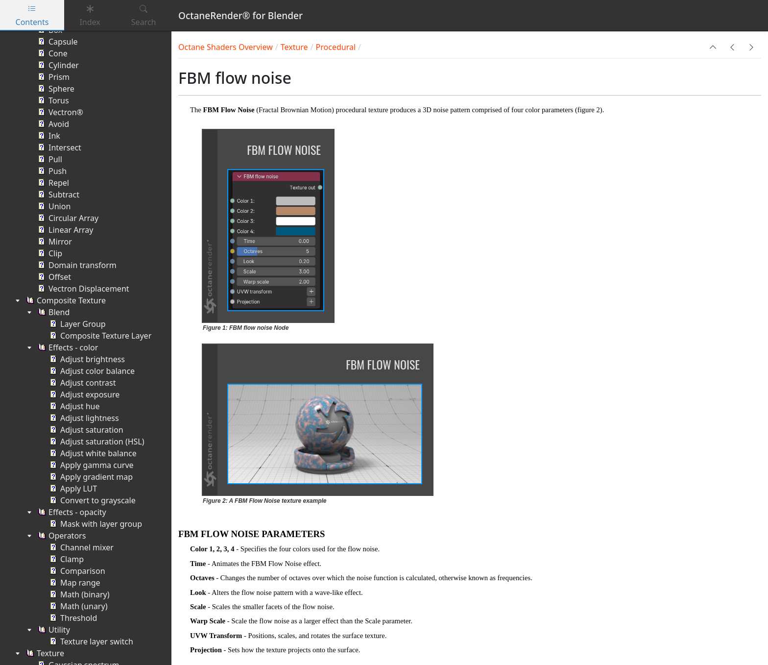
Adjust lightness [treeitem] (83, 418)
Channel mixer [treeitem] (81, 547)
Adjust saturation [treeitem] (85, 430)
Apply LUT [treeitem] (72, 488)
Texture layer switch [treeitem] (90, 641)
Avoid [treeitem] (52, 124)
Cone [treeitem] (52, 53)
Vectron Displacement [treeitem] (82, 289)
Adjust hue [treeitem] (73, 406)
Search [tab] (143, 15)
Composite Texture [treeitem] (65, 300)
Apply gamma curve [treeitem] (91, 465)
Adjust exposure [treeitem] (84, 394)
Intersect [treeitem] (58, 147)
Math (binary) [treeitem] (79, 594)
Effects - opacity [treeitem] (71, 512)
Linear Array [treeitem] (64, 230)
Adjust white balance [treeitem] (92, 453)
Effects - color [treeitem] (67, 347)
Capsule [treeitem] (57, 42)
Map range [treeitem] (74, 583)
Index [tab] (89, 15)
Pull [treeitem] (49, 159)
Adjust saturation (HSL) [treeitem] (96, 441)
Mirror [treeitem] (54, 241)
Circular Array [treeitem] (67, 218)
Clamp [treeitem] (66, 559)
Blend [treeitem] (53, 312)
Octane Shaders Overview (225, 47)
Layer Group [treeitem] (77, 324)
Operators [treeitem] (61, 536)
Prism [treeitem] (53, 77)
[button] (713, 47)
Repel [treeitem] (52, 183)
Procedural (336, 47)
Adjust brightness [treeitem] (86, 359)
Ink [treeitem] (48, 136)
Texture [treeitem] (44, 653)
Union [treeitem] (53, 206)
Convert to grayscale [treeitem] (92, 500)
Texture (294, 47)
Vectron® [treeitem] (59, 112)
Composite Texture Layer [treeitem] (99, 336)
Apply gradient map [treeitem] (90, 477)
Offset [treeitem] (53, 277)
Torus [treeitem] (52, 100)
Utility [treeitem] (53, 630)
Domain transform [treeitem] (76, 265)
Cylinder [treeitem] (57, 65)
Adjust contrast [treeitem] (82, 383)
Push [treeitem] (51, 171)
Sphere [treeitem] (55, 89)
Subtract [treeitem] (57, 194)
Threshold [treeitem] (72, 618)
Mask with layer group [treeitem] (95, 524)
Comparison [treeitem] (76, 571)
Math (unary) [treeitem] (77, 606)
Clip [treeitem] (49, 253)
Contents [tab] (32, 15)
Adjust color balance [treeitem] (91, 371)
